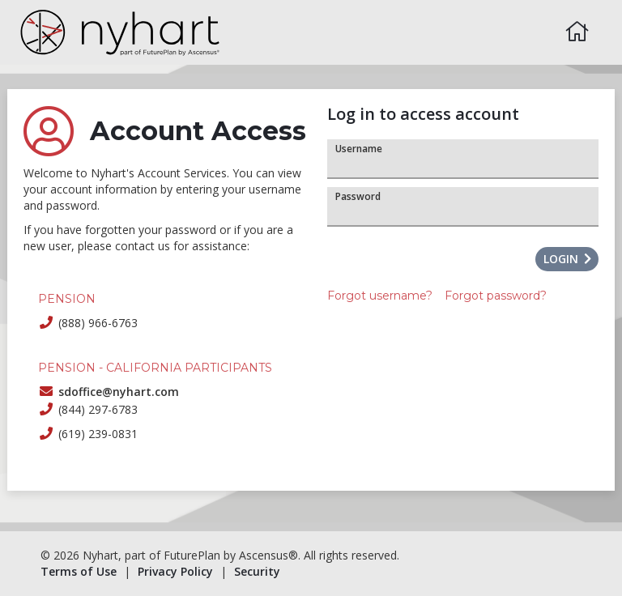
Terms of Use (78, 571)
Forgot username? (379, 295)
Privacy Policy (175, 571)
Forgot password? (496, 295)
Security (257, 571)
